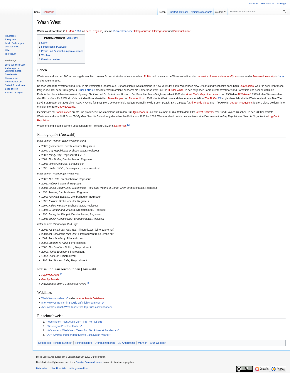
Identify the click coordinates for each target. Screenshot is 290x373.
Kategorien (44, 342)
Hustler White (175, 90)
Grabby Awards (50, 279)
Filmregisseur (160, 31)
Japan (281, 76)
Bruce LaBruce (86, 90)
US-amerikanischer (123, 31)
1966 (78, 31)
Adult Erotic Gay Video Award (203, 94)
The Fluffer (210, 98)
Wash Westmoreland (53, 298)
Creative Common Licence (89, 362)
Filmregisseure (83, 342)
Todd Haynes (63, 112)
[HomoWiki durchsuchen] (258, 11)
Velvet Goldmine (205, 112)
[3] (61, 274)
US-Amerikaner (126, 342)
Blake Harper (115, 98)
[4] (88, 283)
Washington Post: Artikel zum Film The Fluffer (74, 321)
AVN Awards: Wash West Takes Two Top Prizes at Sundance (76, 307)
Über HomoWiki (58, 368)
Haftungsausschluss (78, 368)
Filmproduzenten (62, 342)
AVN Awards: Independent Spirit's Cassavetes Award (77, 334)
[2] (128, 125)
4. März (70, 31)
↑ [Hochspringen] (46, 321)
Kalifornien (120, 125)
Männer (142, 342)
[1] (219, 97)
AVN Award (244, 94)
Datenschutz (42, 368)
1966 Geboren (157, 342)
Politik (147, 76)
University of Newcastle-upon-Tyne (217, 76)
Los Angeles (247, 85)
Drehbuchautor (181, 31)
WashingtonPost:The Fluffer (64, 326)
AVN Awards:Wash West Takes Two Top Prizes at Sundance (81, 330)
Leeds (87, 31)
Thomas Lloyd (137, 98)
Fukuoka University (264, 76)
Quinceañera (140, 112)
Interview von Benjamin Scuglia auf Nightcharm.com (71, 302)
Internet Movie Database (90, 298)
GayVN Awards (66, 106)
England (97, 31)
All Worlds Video (199, 102)
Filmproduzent (142, 31)
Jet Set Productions (241, 102)
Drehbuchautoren (105, 342)
